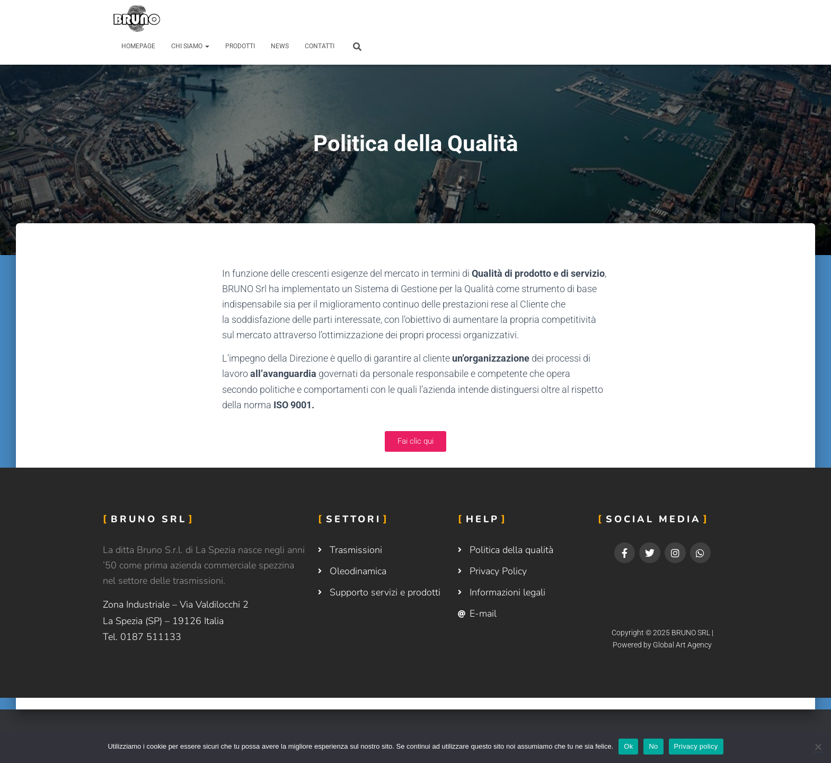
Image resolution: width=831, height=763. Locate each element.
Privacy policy (696, 746)
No (653, 746)
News (280, 46)
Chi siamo (190, 46)
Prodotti (240, 46)
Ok (628, 746)
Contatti (319, 46)
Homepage (138, 46)
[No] (817, 746)
